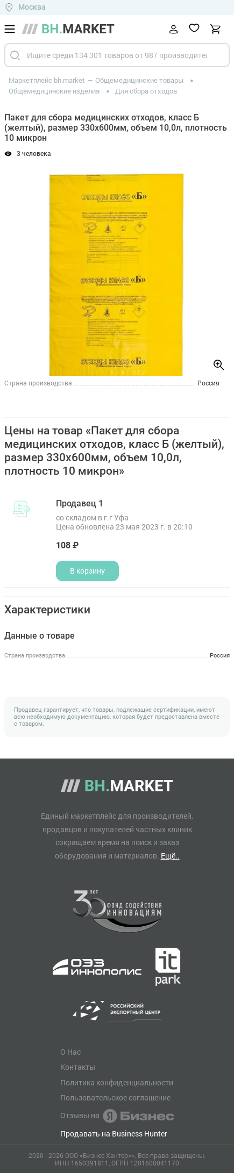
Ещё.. (170, 855)
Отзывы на (117, 1116)
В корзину (87, 571)
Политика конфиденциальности (116, 1082)
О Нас (70, 1052)
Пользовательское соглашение (115, 1097)
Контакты (77, 1067)
